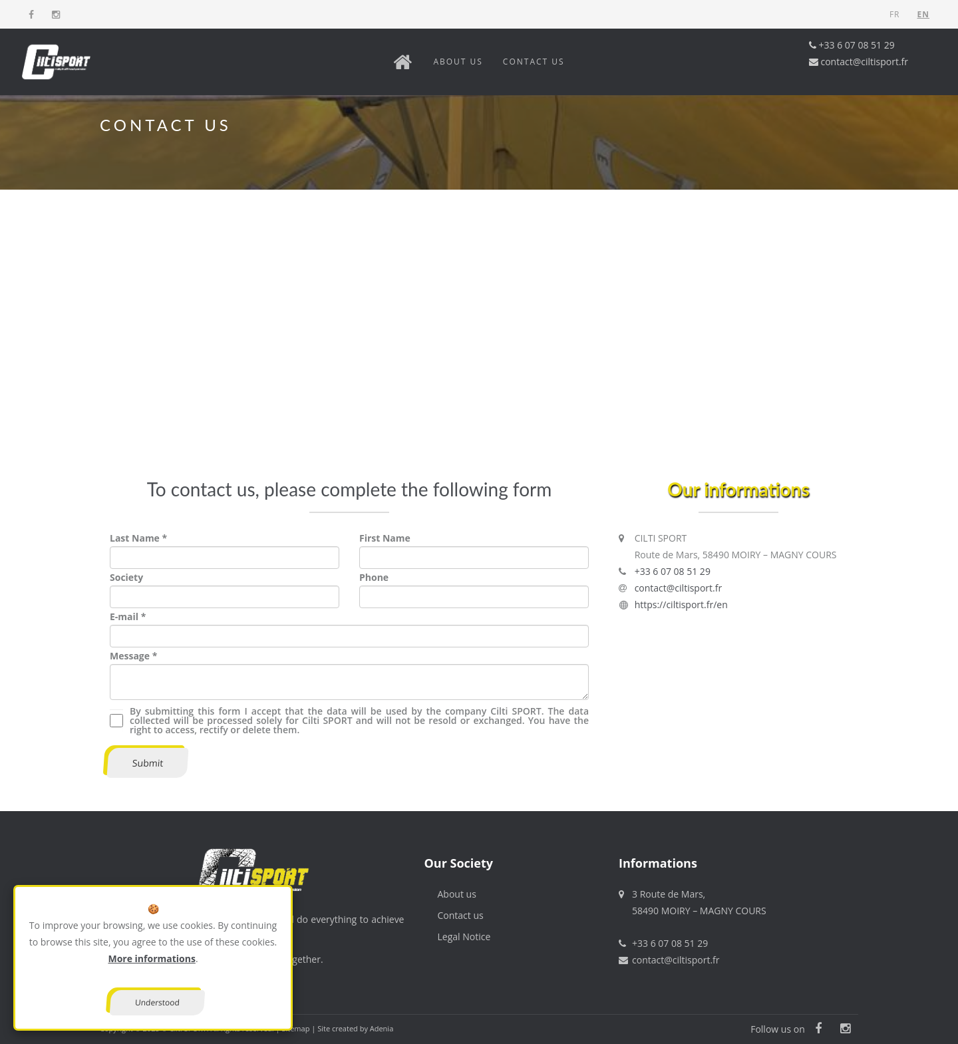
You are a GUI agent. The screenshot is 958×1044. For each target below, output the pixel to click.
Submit (148, 763)
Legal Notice (464, 936)
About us (457, 61)
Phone (374, 577)
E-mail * (128, 616)
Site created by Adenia (355, 1028)
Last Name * (138, 538)
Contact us (534, 61)
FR (894, 14)
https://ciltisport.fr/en (681, 604)
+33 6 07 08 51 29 (852, 45)
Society (126, 577)
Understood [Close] (157, 1002)
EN (923, 14)
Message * (133, 655)
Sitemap (295, 1028)
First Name (384, 538)
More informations (151, 958)
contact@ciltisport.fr (858, 61)
